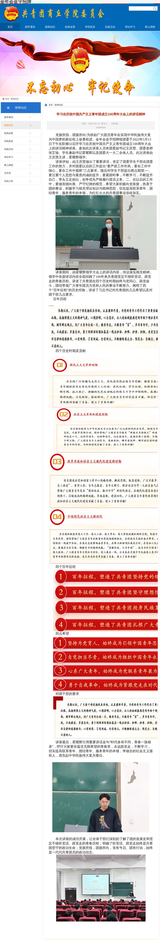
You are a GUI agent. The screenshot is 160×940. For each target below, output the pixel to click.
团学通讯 (30, 27)
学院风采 (90, 27)
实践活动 (110, 27)
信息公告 (8, 181)
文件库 (7, 173)
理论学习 (130, 27)
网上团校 (150, 27)
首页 (10, 27)
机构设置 (70, 27)
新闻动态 (50, 27)
